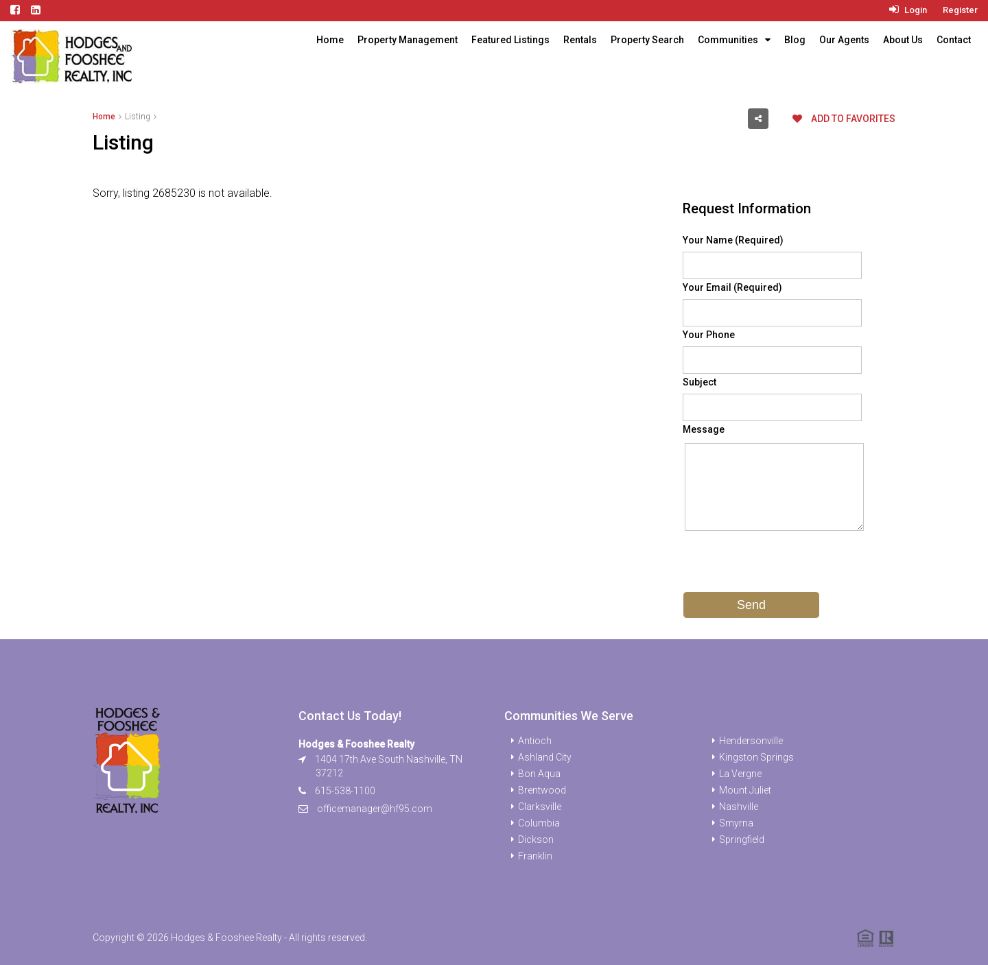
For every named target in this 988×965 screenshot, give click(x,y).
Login (908, 10)
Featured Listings (510, 39)
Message (704, 429)
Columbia (539, 823)
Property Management (407, 39)
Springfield (741, 839)
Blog (794, 39)
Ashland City (545, 757)
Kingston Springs (756, 757)
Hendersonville (751, 740)
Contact (954, 39)
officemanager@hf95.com (374, 808)
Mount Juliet (745, 790)
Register (960, 10)
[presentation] (787, 564)
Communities (728, 39)
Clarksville (539, 806)
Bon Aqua (539, 773)
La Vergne (740, 773)
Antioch (535, 740)
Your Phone (709, 334)
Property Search (647, 39)
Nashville (738, 806)
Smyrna (736, 823)
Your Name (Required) (733, 240)
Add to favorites (843, 118)
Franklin (535, 855)
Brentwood (542, 790)
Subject (699, 382)
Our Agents (844, 39)
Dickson (536, 839)
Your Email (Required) (732, 287)
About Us (903, 39)
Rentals (580, 39)
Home (330, 39)
